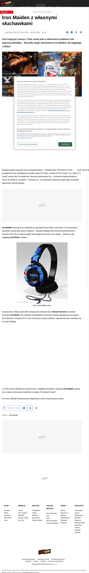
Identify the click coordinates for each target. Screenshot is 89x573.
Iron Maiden (13, 414)
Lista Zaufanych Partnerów (24, 137)
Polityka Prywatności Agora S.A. (26, 112)
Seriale (21, 505)
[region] (44, 113)
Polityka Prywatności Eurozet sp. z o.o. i (59, 110)
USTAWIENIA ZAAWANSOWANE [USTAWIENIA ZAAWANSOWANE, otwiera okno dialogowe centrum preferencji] (27, 144)
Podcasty (79, 505)
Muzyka (41, 11)
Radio (63, 505)
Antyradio (35, 11)
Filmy (6, 505)
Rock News (48, 11)
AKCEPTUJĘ (65, 144)
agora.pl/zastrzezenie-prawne (31, 571)
